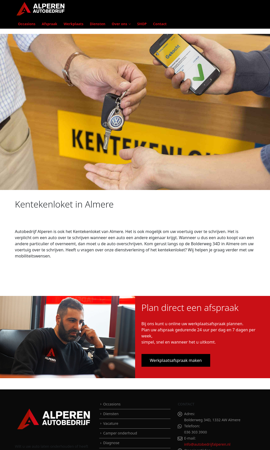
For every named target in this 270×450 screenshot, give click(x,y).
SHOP (142, 23)
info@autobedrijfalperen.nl (207, 444)
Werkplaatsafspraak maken (176, 360)
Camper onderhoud (120, 433)
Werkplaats (73, 23)
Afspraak (49, 23)
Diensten (97, 23)
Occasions (27, 23)
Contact (159, 23)
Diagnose (111, 442)
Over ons (119, 23)
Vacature (110, 423)
